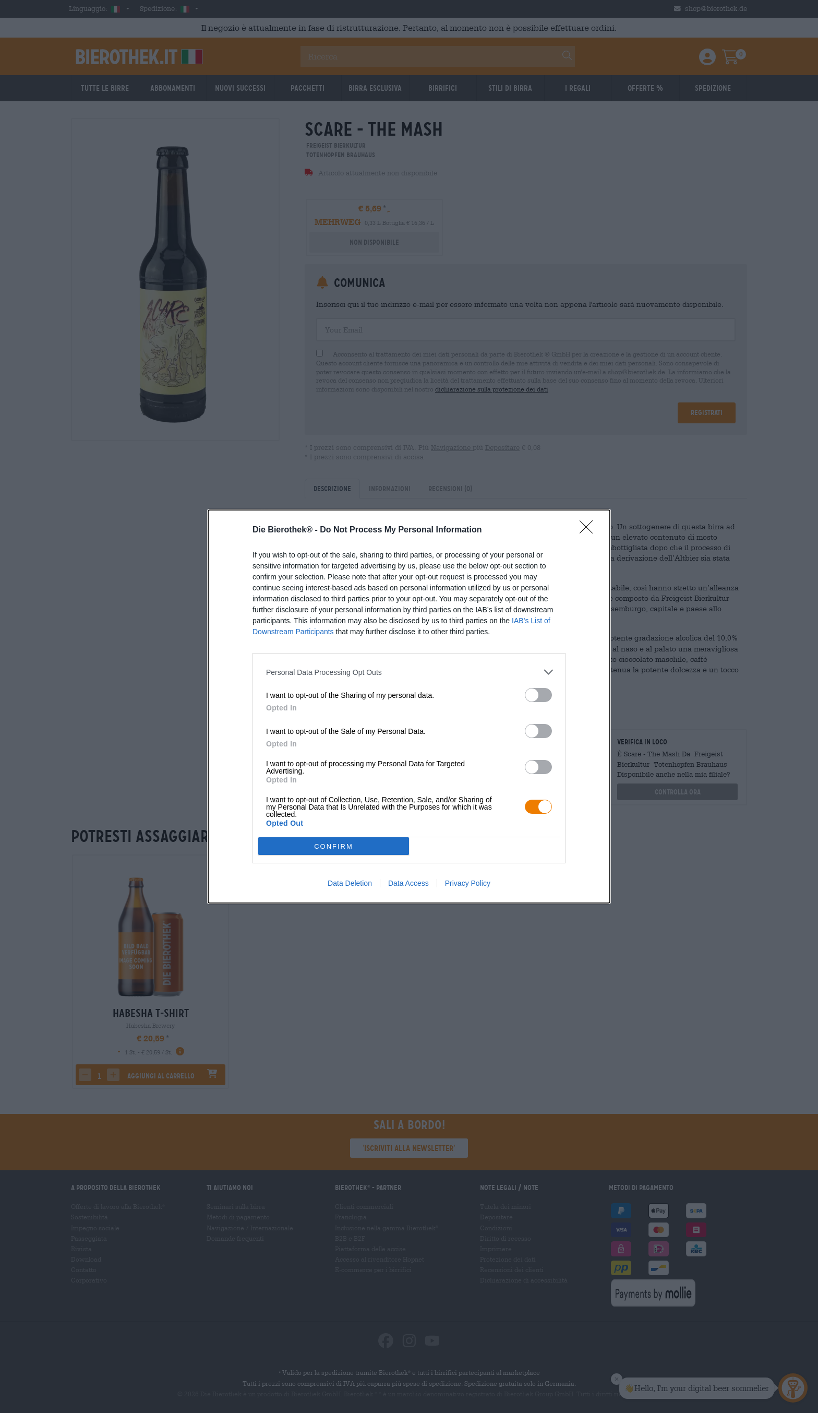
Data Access (408, 883)
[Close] (589, 530)
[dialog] (409, 706)
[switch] (538, 695)
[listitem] (409, 672)
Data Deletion (350, 883)
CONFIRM (333, 846)
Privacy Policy (467, 883)
